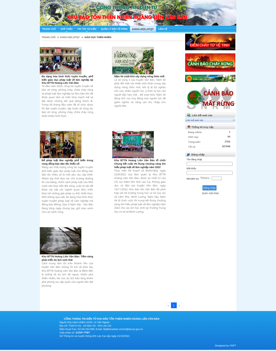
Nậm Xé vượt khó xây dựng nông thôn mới (139, 76)
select (233, 120)
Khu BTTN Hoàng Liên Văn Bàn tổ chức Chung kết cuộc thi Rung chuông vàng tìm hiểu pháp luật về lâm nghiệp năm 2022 (140, 164)
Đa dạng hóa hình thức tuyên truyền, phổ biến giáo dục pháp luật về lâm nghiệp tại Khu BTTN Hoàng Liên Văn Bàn (67, 79)
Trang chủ (49, 37)
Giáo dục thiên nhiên (98, 37)
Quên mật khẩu (210, 193)
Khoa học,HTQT (70, 37)
